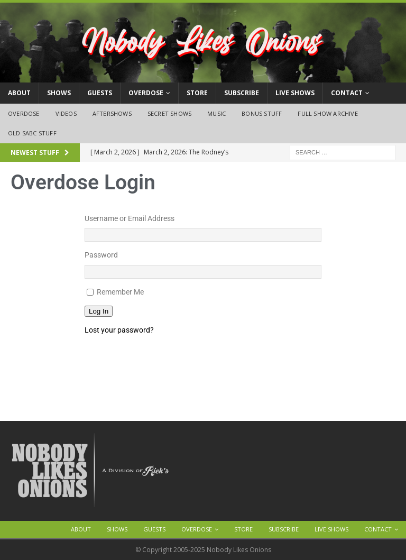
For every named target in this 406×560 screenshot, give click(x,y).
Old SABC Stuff (32, 133)
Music (216, 113)
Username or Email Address (129, 218)
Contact (347, 92)
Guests (99, 92)
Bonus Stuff (262, 113)
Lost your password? (119, 330)
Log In (98, 311)
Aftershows (112, 113)
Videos (66, 113)
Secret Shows (169, 113)
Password (101, 255)
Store (197, 92)
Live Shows (295, 92)
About (19, 92)
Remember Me (120, 292)
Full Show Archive (327, 113)
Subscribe (241, 92)
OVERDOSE (145, 92)
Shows (59, 92)
